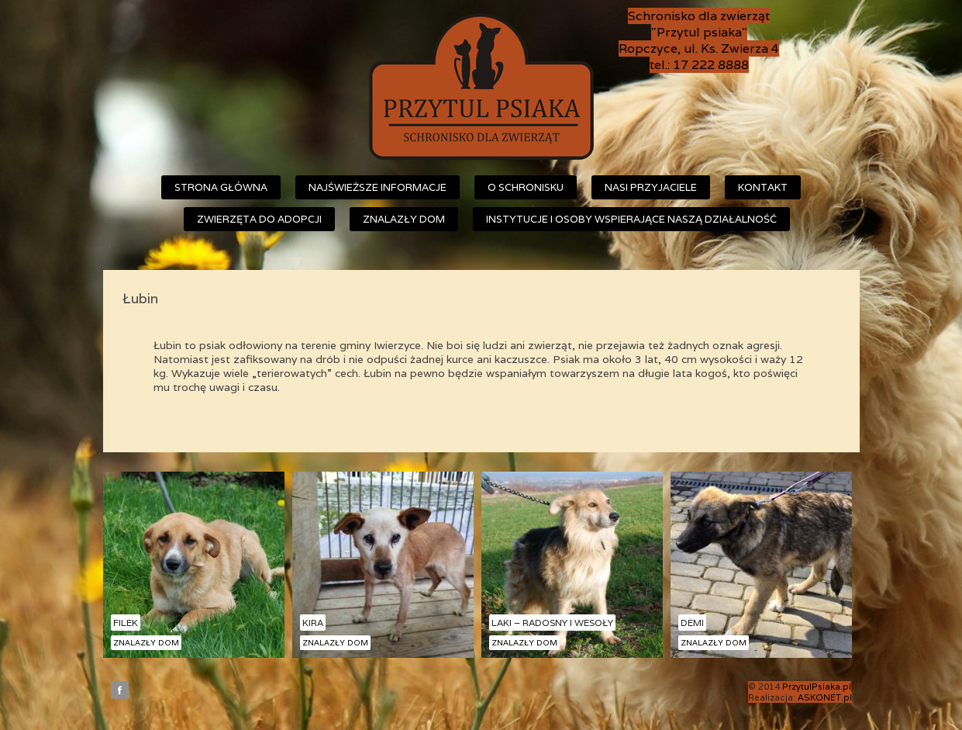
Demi (692, 622)
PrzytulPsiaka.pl (816, 686)
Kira (312, 622)
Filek (125, 622)
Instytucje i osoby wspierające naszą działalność (631, 219)
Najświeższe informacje (378, 187)
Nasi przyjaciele (651, 187)
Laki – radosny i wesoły (552, 622)
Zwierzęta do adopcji (259, 219)
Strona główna (220, 187)
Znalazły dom (404, 219)
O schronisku (526, 187)
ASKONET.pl (825, 697)
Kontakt (763, 187)
